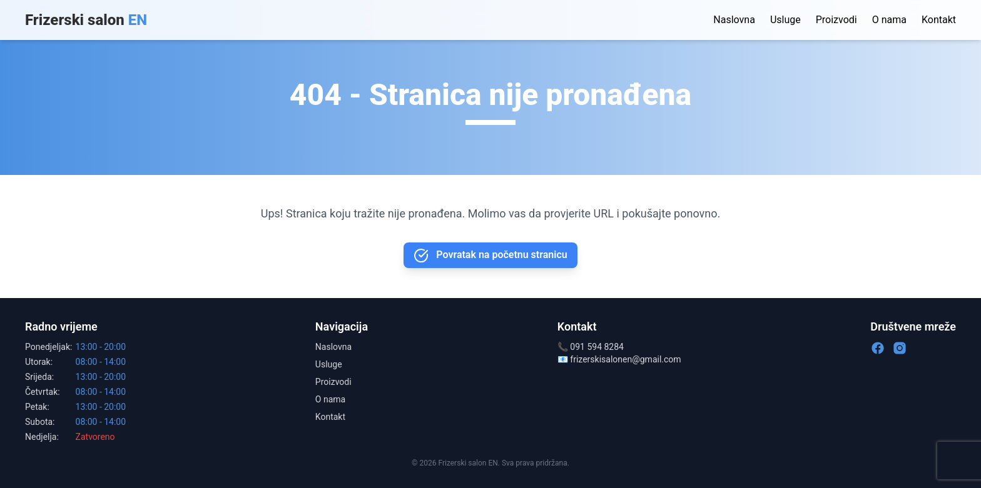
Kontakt (939, 20)
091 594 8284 (597, 347)
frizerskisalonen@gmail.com (625, 359)
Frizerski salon (86, 20)
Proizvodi (836, 20)
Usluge (785, 20)
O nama (889, 20)
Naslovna (734, 20)
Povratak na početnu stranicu (490, 255)
